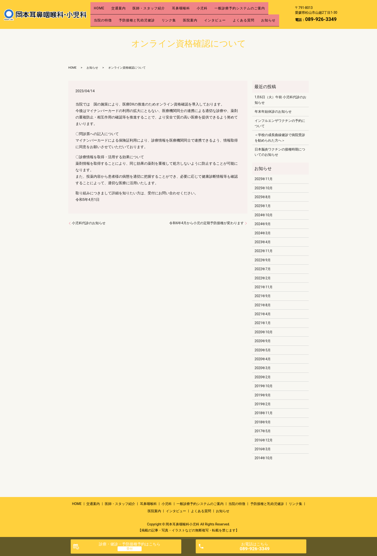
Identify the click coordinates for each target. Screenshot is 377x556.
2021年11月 (264, 287)
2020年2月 (263, 377)
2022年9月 (263, 260)
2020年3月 (263, 368)
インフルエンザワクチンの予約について (280, 123)
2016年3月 (263, 449)
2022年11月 (264, 251)
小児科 (216, 6)
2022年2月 (263, 278)
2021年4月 (263, 314)
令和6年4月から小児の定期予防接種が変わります (206, 223)
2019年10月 (264, 386)
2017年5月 (263, 431)
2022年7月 (263, 269)
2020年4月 (263, 359)
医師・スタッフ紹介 (157, 6)
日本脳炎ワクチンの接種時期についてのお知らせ (280, 152)
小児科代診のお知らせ (89, 223)
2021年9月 (263, 296)
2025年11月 (264, 179)
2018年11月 (264, 413)
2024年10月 (264, 215)
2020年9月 (263, 341)
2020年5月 (263, 350)
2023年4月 (263, 242)
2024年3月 (263, 233)
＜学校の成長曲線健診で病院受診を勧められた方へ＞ (280, 137)
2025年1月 (263, 206)
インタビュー (229, 14)
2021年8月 (263, 305)
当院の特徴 (104, 14)
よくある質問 (261, 14)
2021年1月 (263, 323)
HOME (100, 6)
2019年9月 (263, 395)
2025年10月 (264, 188)
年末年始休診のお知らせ (273, 111)
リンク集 (177, 14)
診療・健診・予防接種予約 (129, 544)
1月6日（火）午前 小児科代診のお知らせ (280, 99)
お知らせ (102, 22)
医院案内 (201, 14)
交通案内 (123, 6)
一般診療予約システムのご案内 (257, 6)
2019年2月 (263, 404)
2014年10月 (264, 458)
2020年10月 (264, 332)
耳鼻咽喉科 (192, 6)
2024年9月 (263, 224)
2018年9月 (263, 422)
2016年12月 (264, 440)
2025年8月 (263, 197)
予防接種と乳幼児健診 (142, 14)
